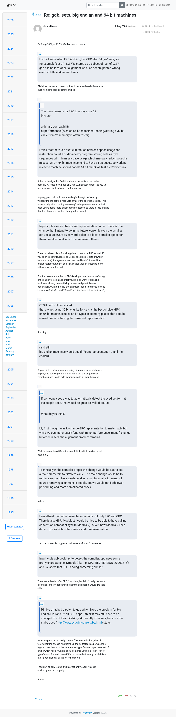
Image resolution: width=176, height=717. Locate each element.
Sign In (152, 5)
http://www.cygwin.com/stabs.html (79, 622)
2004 (10, 383)
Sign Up (164, 5)
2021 (10, 91)
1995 (10, 512)
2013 (10, 205)
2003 (10, 398)
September (11, 327)
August (9, 330)
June (8, 337)
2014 (10, 191)
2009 (10, 263)
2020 (10, 105)
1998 (10, 469)
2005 (10, 369)
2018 (10, 134)
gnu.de (11, 5)
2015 (10, 177)
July (8, 334)
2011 (10, 234)
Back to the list (151, 32)
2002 (10, 412)
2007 (10, 291)
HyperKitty (87, 713)
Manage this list (135, 5)
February (10, 351)
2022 (10, 77)
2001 (10, 426)
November (11, 320)
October (10, 324)
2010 (10, 248)
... (40, 53)
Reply (39, 699)
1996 (10, 498)
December (11, 317)
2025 (10, 34)
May (8, 341)
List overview (15, 526)
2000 (10, 441)
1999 (10, 455)
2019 (10, 120)
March (9, 348)
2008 (10, 277)
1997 (10, 483)
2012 (10, 220)
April (8, 344)
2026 (10, 20)
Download (14, 538)
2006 (10, 305)
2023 (10, 63)
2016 (10, 163)
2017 (10, 148)
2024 (10, 48)
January (10, 355)
